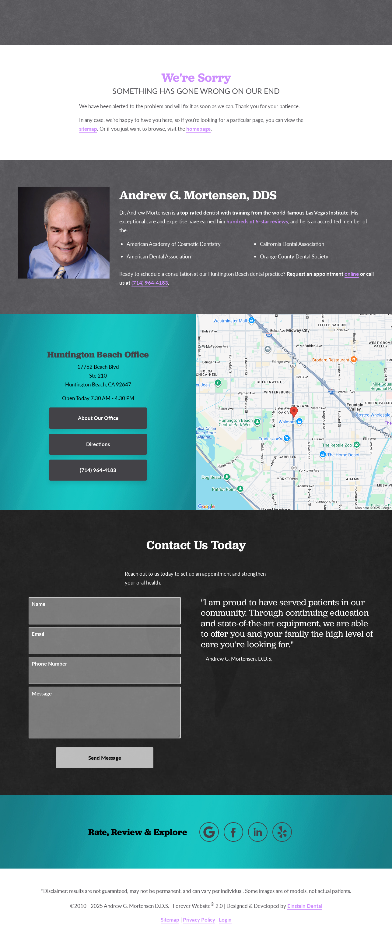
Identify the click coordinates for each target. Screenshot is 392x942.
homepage (198, 128)
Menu (358, 23)
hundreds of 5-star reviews (257, 221)
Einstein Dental (304, 905)
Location (287, 22)
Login (225, 919)
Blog (177, 22)
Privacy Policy (199, 919)
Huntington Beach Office (98, 354)
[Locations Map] (294, 411)
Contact (322, 22)
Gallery (205, 22)
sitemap (88, 128)
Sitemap (170, 919)
